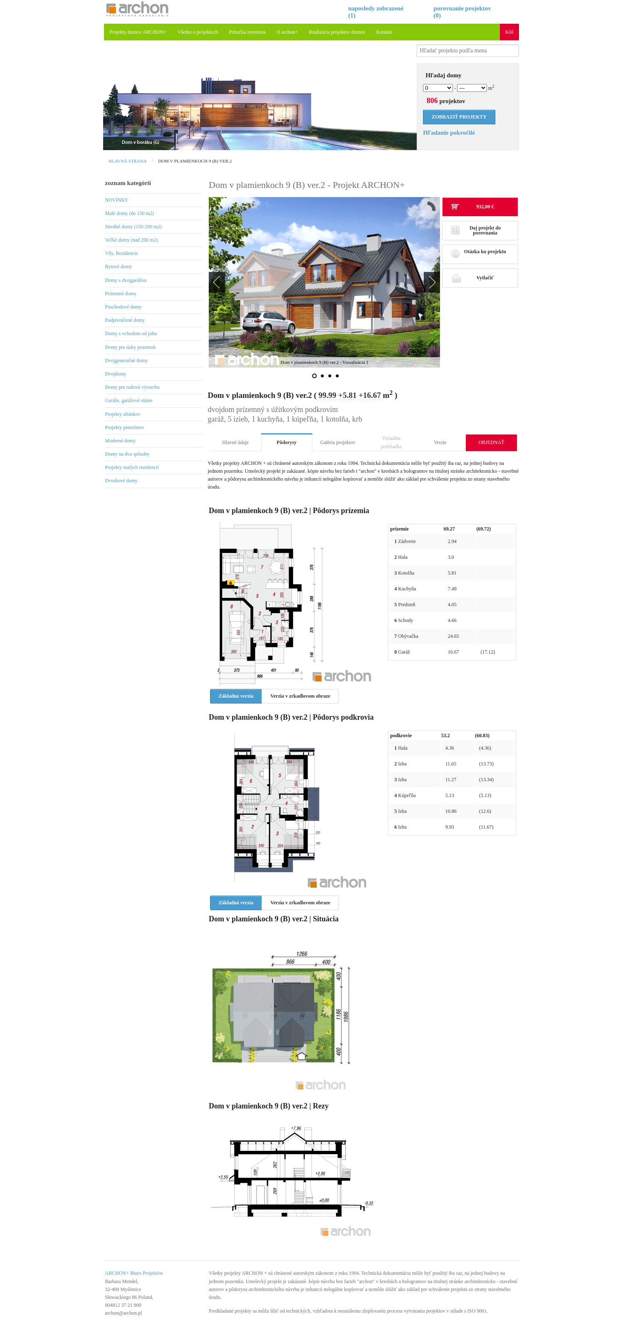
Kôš (509, 32)
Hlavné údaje (235, 442)
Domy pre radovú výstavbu (132, 387)
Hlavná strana (128, 160)
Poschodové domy (123, 307)
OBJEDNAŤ (491, 442)
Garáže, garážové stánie (129, 400)
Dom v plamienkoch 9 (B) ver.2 (195, 160)
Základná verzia (236, 696)
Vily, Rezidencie (121, 253)
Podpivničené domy (125, 320)
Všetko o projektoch (198, 32)
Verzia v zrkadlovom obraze (300, 696)
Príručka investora (247, 32)
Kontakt (384, 32)
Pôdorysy (287, 442)
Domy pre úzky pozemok (130, 347)
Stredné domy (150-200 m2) (133, 227)
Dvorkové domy (121, 481)
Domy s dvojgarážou (126, 280)
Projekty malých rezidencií (132, 467)
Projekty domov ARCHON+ (137, 32)
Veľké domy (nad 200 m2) (131, 240)
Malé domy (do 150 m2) (129, 213)
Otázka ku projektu (478, 254)
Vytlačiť (472, 278)
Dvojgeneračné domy (126, 360)
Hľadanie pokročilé (449, 132)
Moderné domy (120, 441)
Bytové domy (118, 266)
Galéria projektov (337, 442)
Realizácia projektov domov (337, 32)
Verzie (440, 442)
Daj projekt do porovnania (476, 230)
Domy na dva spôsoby (127, 454)
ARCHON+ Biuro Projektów (134, 1273)
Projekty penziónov (124, 427)
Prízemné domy (121, 293)
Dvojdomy (115, 374)
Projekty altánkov (123, 414)
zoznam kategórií (128, 183)
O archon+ (287, 32)
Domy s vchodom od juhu (131, 333)
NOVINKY (117, 200)
